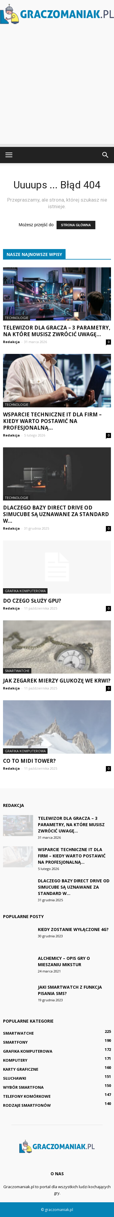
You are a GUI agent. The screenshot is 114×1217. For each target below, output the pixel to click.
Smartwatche (17, 670)
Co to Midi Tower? (29, 760)
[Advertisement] (57, 87)
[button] (105, 155)
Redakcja (11, 341)
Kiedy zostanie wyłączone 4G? (73, 929)
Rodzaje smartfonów (27, 1105)
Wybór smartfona (23, 1087)
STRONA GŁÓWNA (76, 225)
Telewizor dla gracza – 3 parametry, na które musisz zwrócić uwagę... (56, 331)
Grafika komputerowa (25, 591)
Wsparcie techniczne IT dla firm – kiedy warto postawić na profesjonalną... (52, 421)
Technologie (16, 317)
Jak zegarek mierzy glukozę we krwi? (56, 680)
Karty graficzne (20, 1069)
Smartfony (15, 1042)
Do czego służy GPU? (32, 600)
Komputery (15, 1060)
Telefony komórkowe (27, 1096)
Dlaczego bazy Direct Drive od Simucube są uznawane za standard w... (56, 514)
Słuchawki (14, 1078)
